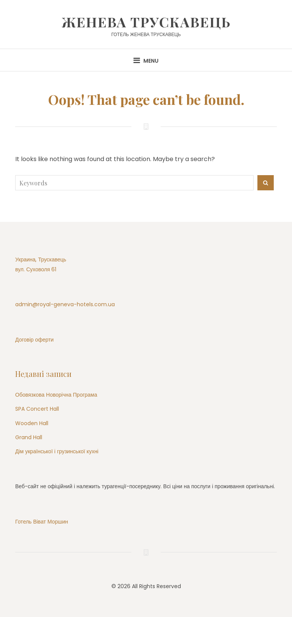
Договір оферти (34, 339)
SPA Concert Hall (37, 409)
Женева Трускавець (146, 22)
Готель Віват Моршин (41, 521)
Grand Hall (28, 437)
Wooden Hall (31, 423)
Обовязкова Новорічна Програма (56, 395)
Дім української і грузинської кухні (56, 451)
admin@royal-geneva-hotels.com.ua (65, 304)
